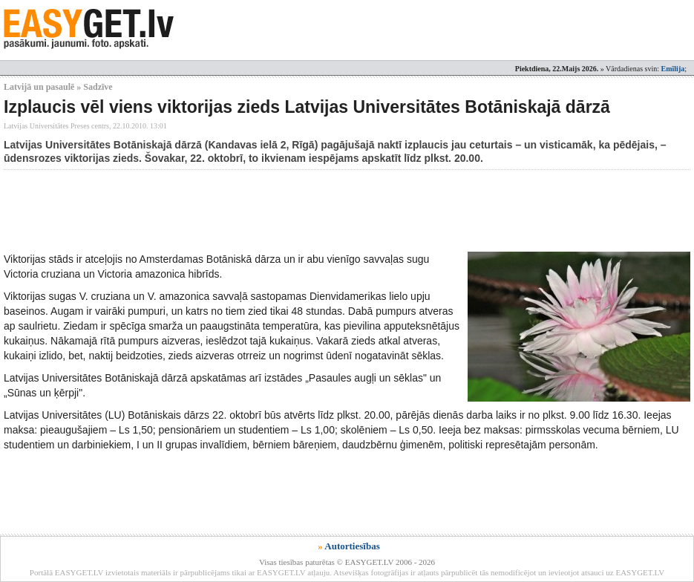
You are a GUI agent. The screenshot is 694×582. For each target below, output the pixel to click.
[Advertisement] (274, 210)
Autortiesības (351, 546)
